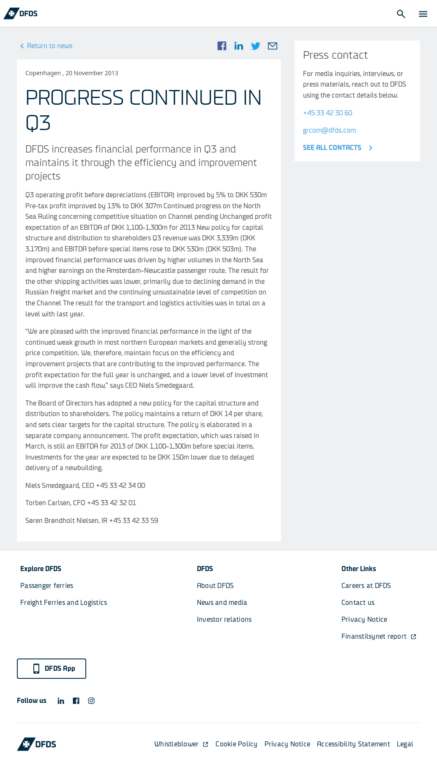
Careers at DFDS (366, 586)
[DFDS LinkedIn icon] (60, 700)
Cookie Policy (236, 744)
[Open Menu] (422, 13)
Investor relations (224, 619)
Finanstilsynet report (379, 636)
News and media (222, 603)
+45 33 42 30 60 (327, 113)
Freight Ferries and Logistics (63, 603)
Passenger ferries (46, 586)
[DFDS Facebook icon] (76, 700)
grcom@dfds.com (329, 130)
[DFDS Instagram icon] (91, 700)
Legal (405, 744)
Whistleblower (181, 744)
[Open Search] (400, 13)
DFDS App (53, 669)
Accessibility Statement (353, 744)
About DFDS (215, 586)
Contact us (358, 603)
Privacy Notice (364, 619)
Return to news (44, 46)
